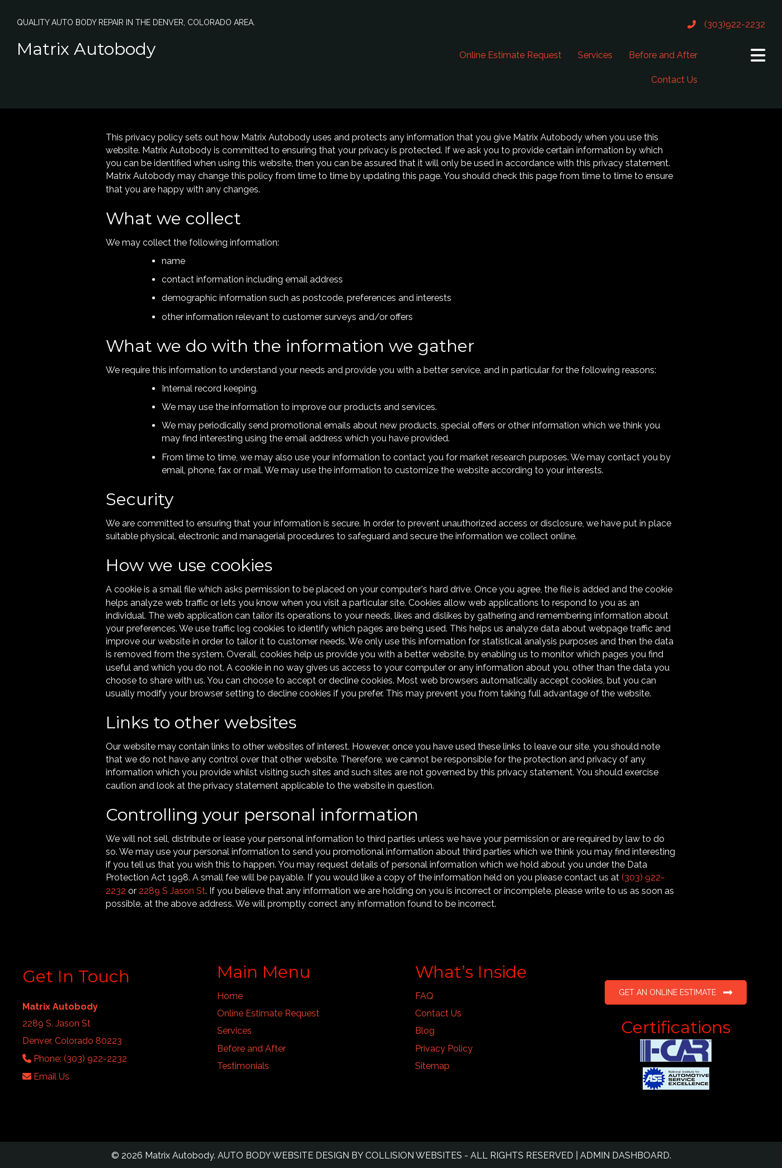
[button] (758, 55)
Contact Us (674, 79)
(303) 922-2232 (95, 1058)
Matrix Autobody (86, 49)
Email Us (51, 1076)
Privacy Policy (444, 1048)
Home (230, 996)
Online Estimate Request (510, 55)
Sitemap (432, 1066)
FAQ (424, 996)
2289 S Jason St (172, 891)
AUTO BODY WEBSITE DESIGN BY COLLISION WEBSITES (340, 1155)
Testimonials (243, 1066)
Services (595, 55)
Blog (425, 1030)
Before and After (663, 55)
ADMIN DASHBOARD (625, 1155)
